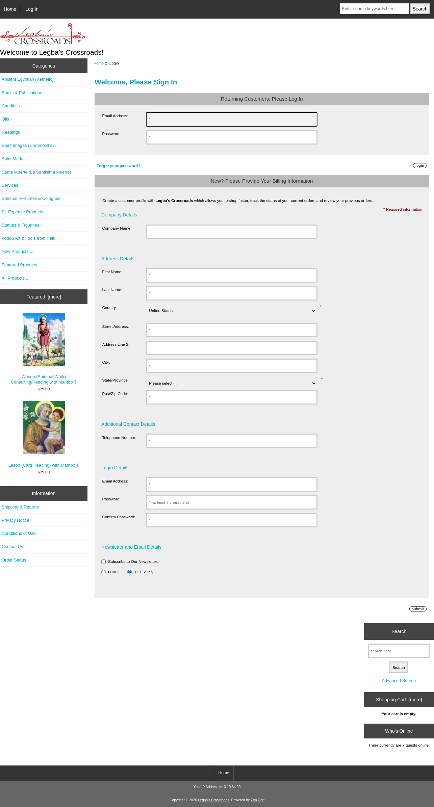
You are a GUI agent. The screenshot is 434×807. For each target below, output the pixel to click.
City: (106, 362)
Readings (11, 132)
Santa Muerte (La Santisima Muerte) (36, 172)
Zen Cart (258, 800)
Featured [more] (43, 297)
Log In (32, 9)
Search (398, 631)
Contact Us (12, 546)
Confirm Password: (118, 517)
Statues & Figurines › (22, 225)
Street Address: (115, 326)
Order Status (14, 560)
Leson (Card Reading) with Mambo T (43, 434)
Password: (111, 133)
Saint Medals (14, 158)
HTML (113, 572)
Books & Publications (22, 92)
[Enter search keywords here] (374, 8)
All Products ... (15, 278)
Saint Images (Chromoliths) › (29, 145)
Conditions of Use (19, 533)
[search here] (399, 651)
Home (10, 9)
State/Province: (115, 380)
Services (10, 185)
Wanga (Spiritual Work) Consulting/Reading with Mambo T (44, 349)
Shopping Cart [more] (399, 699)
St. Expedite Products (22, 211)
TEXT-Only (143, 572)
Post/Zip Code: (115, 393)
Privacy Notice (15, 520)
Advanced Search (399, 680)
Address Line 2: (115, 344)
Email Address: (115, 115)
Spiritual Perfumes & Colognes (31, 198)
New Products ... (17, 251)
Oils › (7, 119)
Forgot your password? (118, 165)
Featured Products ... (22, 264)
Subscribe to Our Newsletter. (133, 561)
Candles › (11, 105)
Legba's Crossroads (213, 800)
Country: (109, 307)
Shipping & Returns (20, 507)
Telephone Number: (119, 437)
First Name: (112, 271)
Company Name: (116, 228)
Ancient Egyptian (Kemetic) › (29, 79)
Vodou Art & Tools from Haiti (28, 238)
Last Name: (112, 289)
